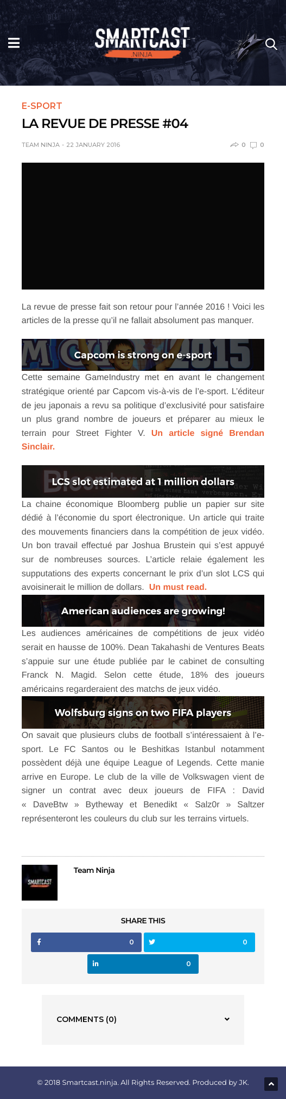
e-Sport (42, 106)
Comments (86, 1019)
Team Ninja (41, 145)
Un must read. (178, 587)
